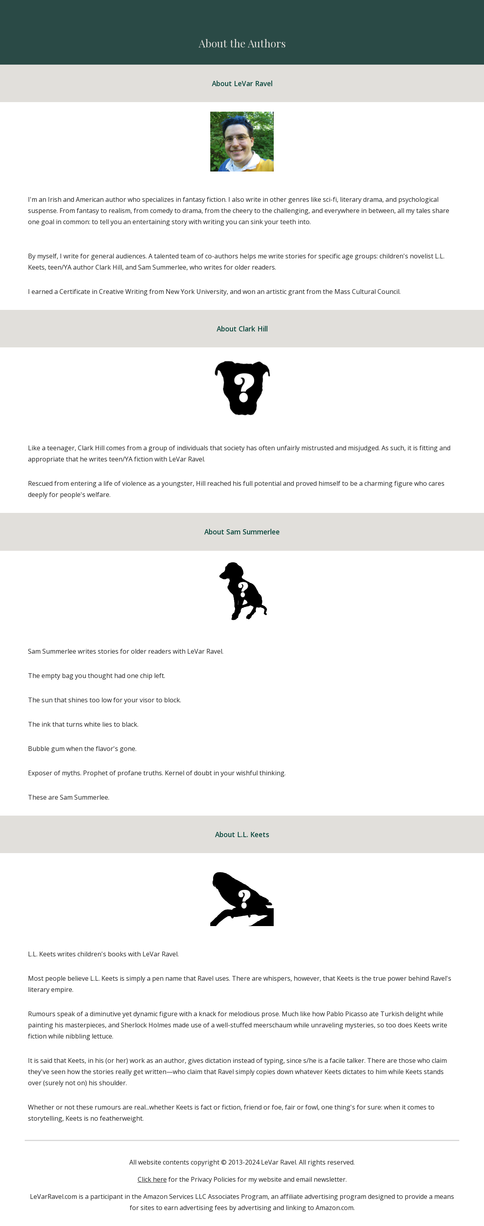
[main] (242, 43)
